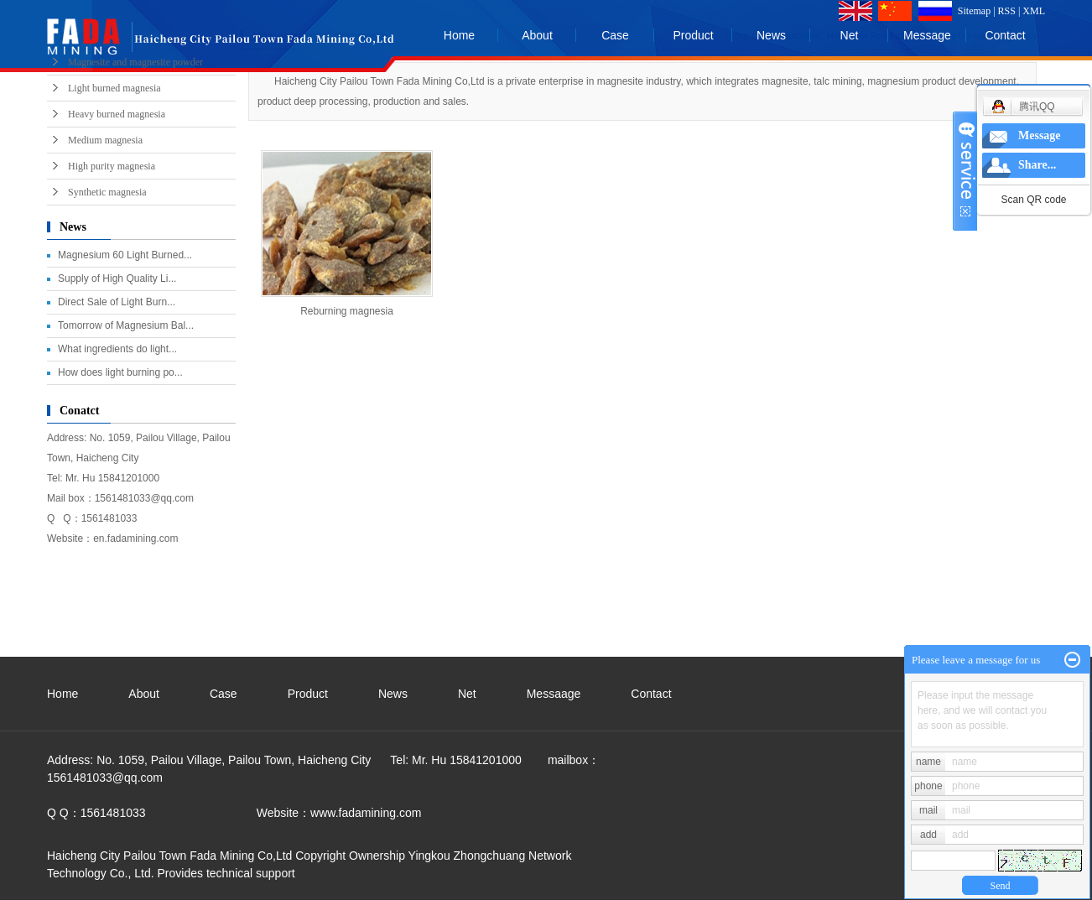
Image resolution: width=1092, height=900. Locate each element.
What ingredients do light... (117, 349)
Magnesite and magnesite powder (135, 62)
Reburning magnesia (346, 311)
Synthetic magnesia (107, 192)
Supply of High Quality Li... (117, 278)
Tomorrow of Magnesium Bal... (126, 325)
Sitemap (974, 11)
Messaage (554, 693)
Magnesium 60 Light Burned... (125, 255)
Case (615, 35)
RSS (1007, 11)
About (537, 35)
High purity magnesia (111, 166)
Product (693, 35)
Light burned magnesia (114, 88)
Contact (1005, 35)
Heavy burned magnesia (116, 114)
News (771, 35)
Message (927, 35)
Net (849, 35)
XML (1033, 11)
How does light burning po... (120, 372)
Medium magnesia (105, 140)
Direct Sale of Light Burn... (116, 302)
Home (459, 35)
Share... (1037, 165)
